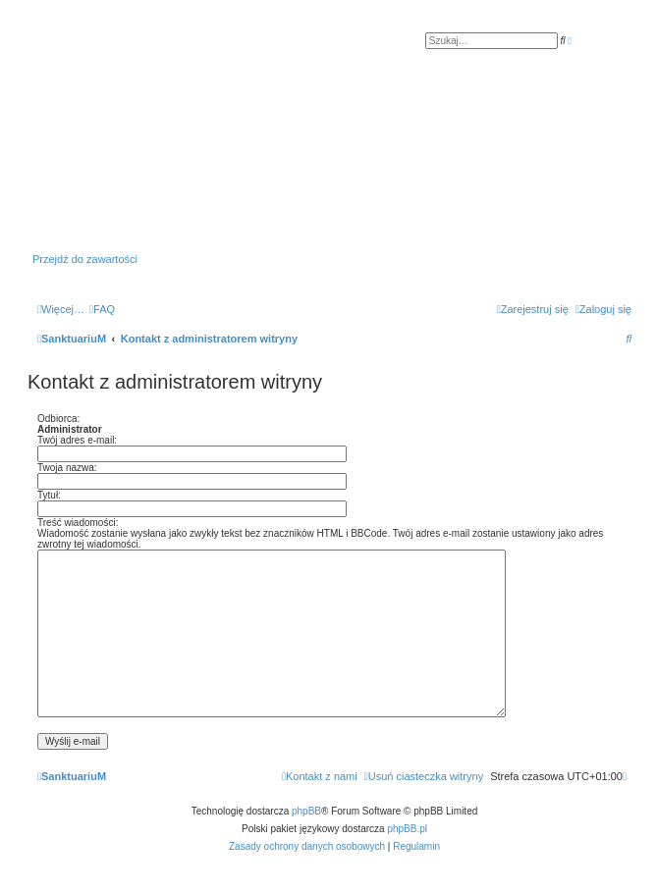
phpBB (306, 811)
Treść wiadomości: (77, 522)
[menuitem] (102, 309)
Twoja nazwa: (67, 467)
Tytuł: (49, 495)
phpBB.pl (407, 828)
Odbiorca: (58, 418)
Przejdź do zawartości (84, 259)
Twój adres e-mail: (77, 440)
